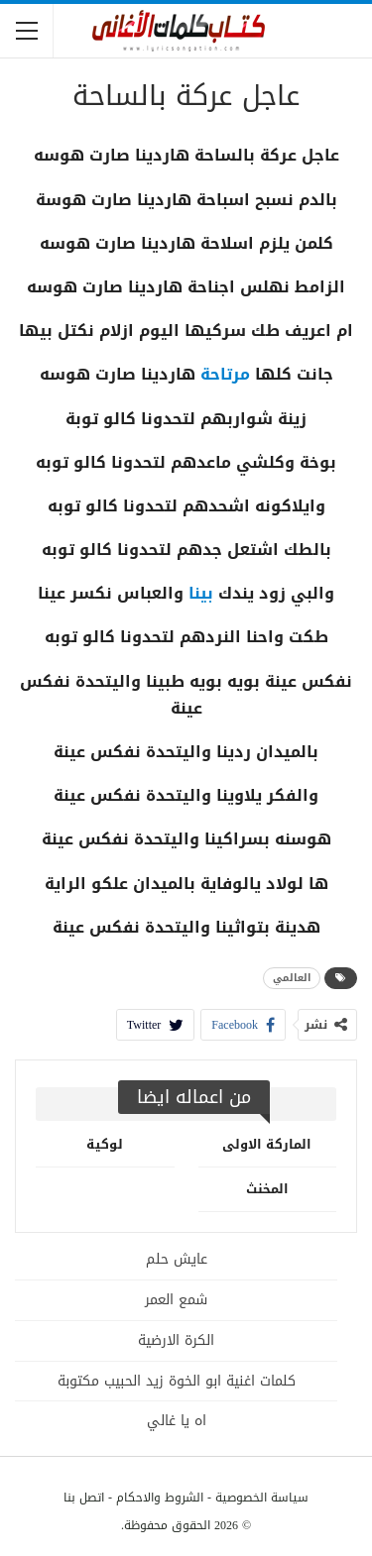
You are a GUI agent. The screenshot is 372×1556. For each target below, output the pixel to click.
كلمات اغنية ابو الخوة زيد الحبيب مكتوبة (177, 1381)
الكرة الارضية (176, 1340)
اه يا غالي (176, 1420)
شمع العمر (176, 1299)
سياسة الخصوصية (262, 1497)
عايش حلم (176, 1259)
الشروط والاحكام (159, 1497)
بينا (200, 593)
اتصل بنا (83, 1497)
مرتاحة (225, 374)
